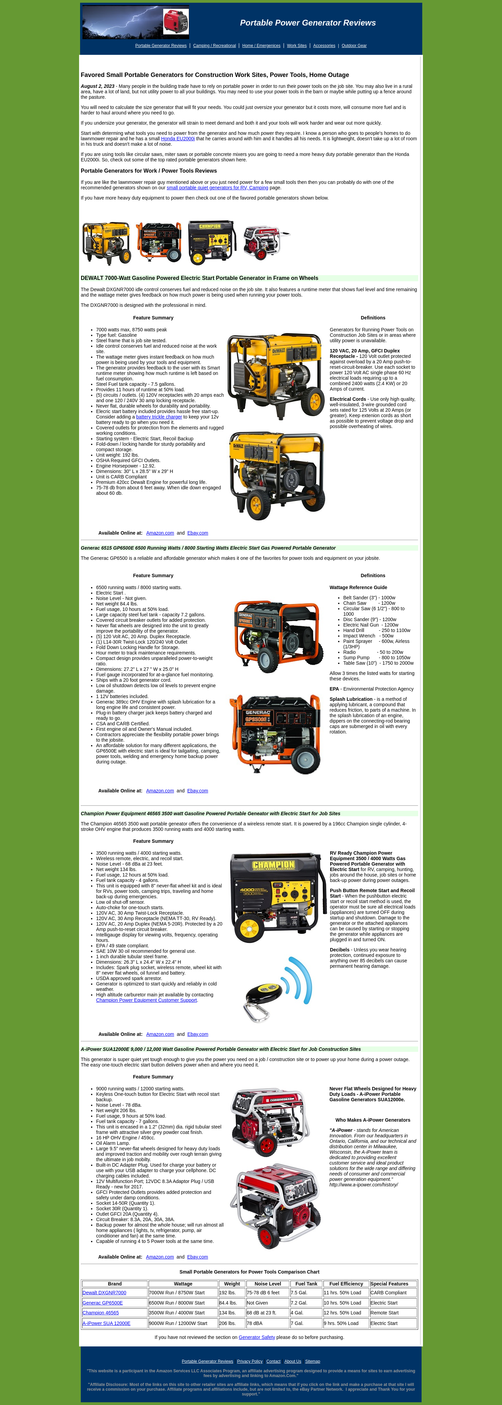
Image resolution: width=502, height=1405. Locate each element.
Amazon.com (160, 533)
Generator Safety (257, 1337)
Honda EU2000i (178, 138)
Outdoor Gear (354, 45)
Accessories (324, 45)
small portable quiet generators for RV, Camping (217, 187)
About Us (293, 1361)
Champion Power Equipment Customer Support (146, 1000)
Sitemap (312, 1361)
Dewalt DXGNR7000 (104, 1292)
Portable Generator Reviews (161, 45)
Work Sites (297, 45)
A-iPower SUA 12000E (106, 1323)
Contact (273, 1361)
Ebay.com (197, 533)
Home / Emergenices (261, 45)
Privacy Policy (250, 1361)
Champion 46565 (100, 1312)
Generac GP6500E (102, 1303)
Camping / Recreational (214, 45)
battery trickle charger (159, 417)
